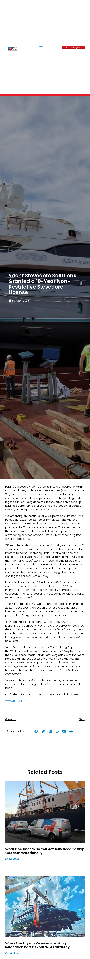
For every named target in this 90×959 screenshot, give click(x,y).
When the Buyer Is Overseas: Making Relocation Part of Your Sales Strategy (37, 945)
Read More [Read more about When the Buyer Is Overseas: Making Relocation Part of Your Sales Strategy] (12, 953)
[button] (41, 47)
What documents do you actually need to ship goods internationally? (44, 851)
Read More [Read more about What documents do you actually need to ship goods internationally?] (12, 859)
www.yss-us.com (16, 701)
